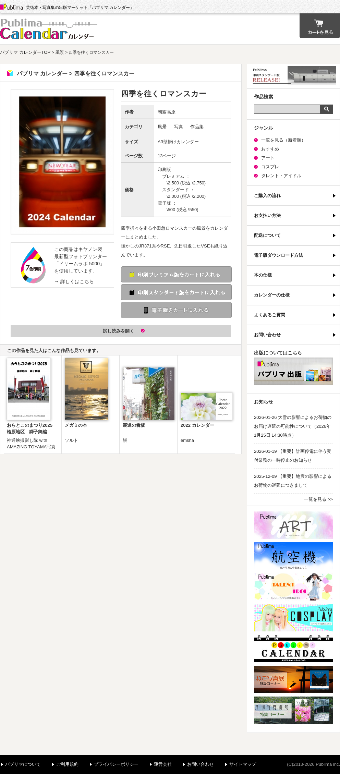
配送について (267, 235)
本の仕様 (263, 275)
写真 (178, 126)
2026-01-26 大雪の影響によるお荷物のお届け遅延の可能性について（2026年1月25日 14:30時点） (292, 426)
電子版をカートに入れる (176, 310)
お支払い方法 (267, 215)
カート (320, 25)
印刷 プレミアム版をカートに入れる (176, 274)
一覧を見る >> (318, 499)
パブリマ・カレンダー (293, 648)
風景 (59, 52)
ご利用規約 (67, 764)
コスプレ (270, 166)
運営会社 (163, 764)
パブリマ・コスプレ (293, 617)
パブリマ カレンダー (49, 29)
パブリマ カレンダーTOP (25, 52)
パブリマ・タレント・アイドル (293, 587)
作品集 (197, 126)
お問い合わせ (267, 334)
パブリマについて (23, 764)
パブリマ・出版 (293, 371)
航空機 (293, 556)
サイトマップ (242, 764)
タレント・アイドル (281, 175)
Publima (11, 6)
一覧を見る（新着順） (283, 140)
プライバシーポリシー (116, 764)
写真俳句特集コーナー (293, 710)
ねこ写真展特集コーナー (293, 679)
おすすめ (270, 149)
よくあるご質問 (269, 314)
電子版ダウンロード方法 (278, 255)
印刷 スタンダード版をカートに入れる (176, 292)
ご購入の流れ (267, 195)
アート (268, 157)
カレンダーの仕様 (272, 295)
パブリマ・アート (293, 525)
